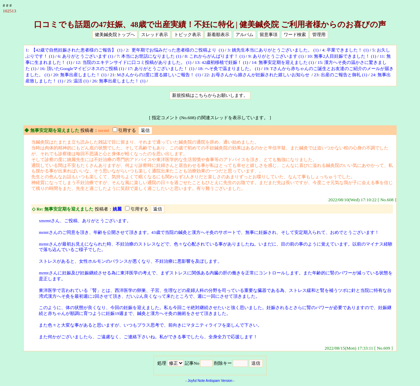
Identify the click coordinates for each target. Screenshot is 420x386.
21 (112, 74)
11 (382, 56)
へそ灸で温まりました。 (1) (232, 68)
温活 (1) (81, 80)
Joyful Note (196, 381)
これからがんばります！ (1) (217, 56)
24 (373, 74)
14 (254, 62)
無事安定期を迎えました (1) (286, 62)
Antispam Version (219, 381)
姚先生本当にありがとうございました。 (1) (275, 50)
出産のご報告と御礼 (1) (344, 74)
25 (69, 80)
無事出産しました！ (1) (83, 74)
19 (265, 68)
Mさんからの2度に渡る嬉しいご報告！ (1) (159, 74)
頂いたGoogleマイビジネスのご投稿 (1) (85, 68)
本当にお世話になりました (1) (151, 56)
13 (197, 62)
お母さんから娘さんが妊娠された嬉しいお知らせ (260, 74)
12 (78, 62)
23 (316, 74)
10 (309, 56)
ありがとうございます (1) (87, 56)
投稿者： (89, 130)
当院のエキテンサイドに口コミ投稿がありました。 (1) (136, 62)
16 (42, 68)
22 (206, 74)
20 (55, 74)
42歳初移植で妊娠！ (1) (225, 62)
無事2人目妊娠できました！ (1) (345, 56)
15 (319, 62)
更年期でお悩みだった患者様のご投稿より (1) (177, 50)
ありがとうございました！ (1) (164, 68)
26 (94, 80)
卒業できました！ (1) (347, 50)
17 (130, 68)
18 (200, 68)
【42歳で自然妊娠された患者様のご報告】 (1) (76, 50)
